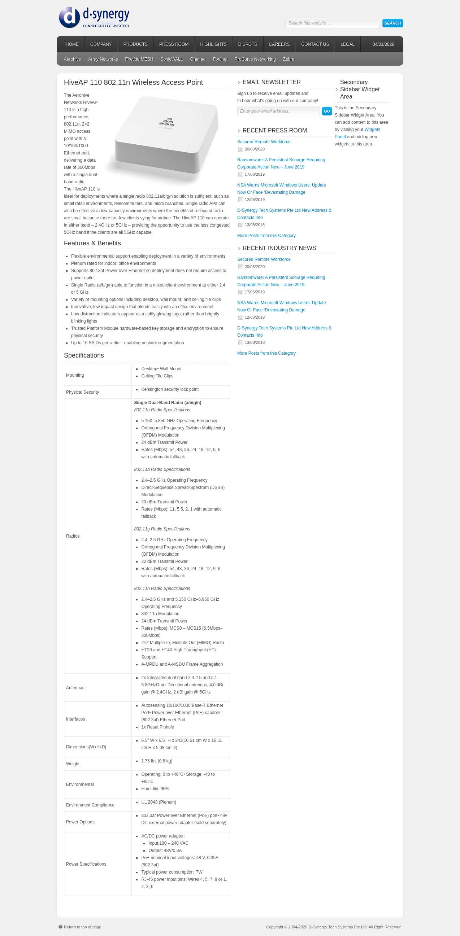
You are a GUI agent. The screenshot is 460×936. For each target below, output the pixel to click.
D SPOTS (247, 44)
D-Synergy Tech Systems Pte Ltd (113, 14)
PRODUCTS (135, 44)
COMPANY (101, 44)
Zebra (288, 59)
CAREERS (279, 44)
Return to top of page (82, 927)
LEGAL (347, 44)
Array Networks (103, 59)
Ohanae (198, 59)
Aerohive (72, 59)
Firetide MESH (139, 59)
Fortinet (220, 59)
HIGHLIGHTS (213, 44)
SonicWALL (171, 59)
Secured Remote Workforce (264, 141)
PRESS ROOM (173, 44)
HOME (72, 44)
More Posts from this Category (266, 235)
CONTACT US (315, 44)
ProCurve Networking (255, 59)
